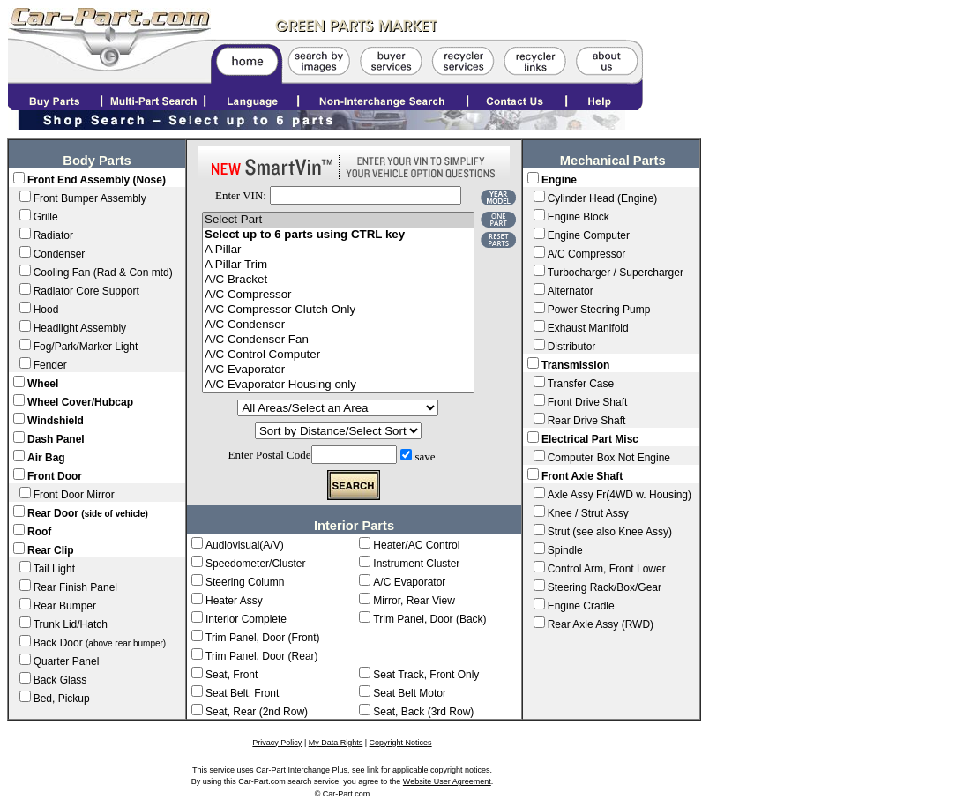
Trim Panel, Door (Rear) (261, 656)
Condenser (60, 254)
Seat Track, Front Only (426, 675)
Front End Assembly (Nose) (96, 180)
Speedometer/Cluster (255, 563)
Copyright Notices (401, 742)
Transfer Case (581, 383)
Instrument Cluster (416, 563)
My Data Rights (336, 742)
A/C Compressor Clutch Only (338, 310)
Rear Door (87, 513)
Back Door (100, 643)
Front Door (54, 476)
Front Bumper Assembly (90, 198)
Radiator (53, 235)
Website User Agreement (447, 781)
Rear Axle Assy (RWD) (600, 624)
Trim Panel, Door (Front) (262, 637)
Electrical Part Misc (589, 439)
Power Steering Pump (599, 309)
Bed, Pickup (62, 698)
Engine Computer (589, 235)
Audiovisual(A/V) (244, 545)
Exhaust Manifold (588, 328)
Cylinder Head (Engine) (603, 198)
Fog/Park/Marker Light (86, 346)
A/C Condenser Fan (338, 340)
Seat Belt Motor (409, 693)
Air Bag (46, 458)
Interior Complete (246, 619)
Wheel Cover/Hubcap (80, 402)
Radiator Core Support (86, 291)
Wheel (42, 383)
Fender (50, 365)
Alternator (570, 291)
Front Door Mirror (74, 495)
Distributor (572, 346)
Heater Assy (234, 600)
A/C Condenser (338, 325)
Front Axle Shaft (582, 476)
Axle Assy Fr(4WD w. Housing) (619, 495)
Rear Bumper (65, 606)
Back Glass (60, 680)
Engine (559, 180)
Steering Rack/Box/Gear (604, 587)
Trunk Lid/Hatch (71, 624)
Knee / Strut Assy (588, 513)
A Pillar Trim (338, 265)
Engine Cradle (581, 606)
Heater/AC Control (416, 545)
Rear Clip (50, 550)
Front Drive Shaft (588, 402)
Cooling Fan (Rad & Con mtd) (103, 272)
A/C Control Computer (338, 354)
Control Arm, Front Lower (607, 569)
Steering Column (244, 582)
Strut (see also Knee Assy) (610, 532)
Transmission (575, 365)
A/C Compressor (338, 295)
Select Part (338, 220)
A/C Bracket (338, 280)
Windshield (55, 421)
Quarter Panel (67, 661)
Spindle (565, 550)
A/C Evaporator (338, 369)
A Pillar (338, 250)
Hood (46, 309)
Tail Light (54, 569)
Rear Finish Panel (75, 587)
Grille (46, 217)
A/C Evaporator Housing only (338, 384)
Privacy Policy (277, 742)
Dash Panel (56, 439)
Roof (39, 532)
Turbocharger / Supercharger (615, 272)
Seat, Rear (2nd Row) (256, 712)
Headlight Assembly (80, 328)
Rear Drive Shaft (587, 421)
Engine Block (578, 217)
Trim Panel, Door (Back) (429, 619)
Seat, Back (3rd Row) (423, 712)
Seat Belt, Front (242, 693)
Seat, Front (231, 675)
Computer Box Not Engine (609, 458)
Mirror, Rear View (413, 600)
